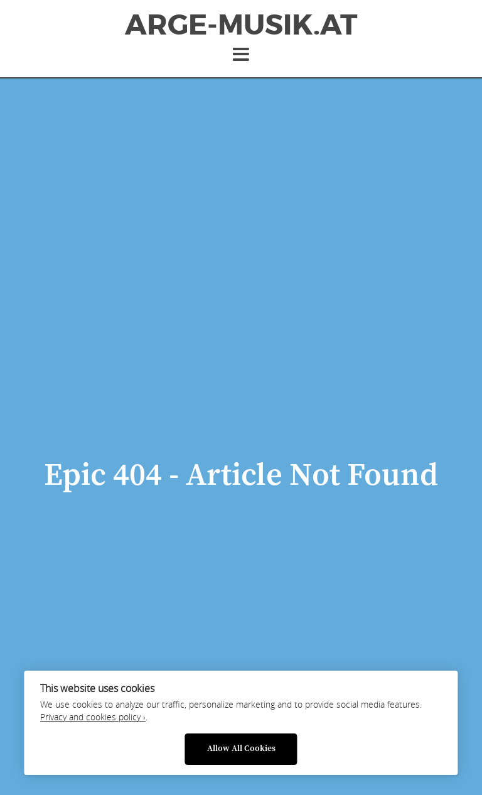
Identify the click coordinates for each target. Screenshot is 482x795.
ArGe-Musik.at (241, 25)
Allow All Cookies (241, 749)
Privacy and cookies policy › (93, 717)
